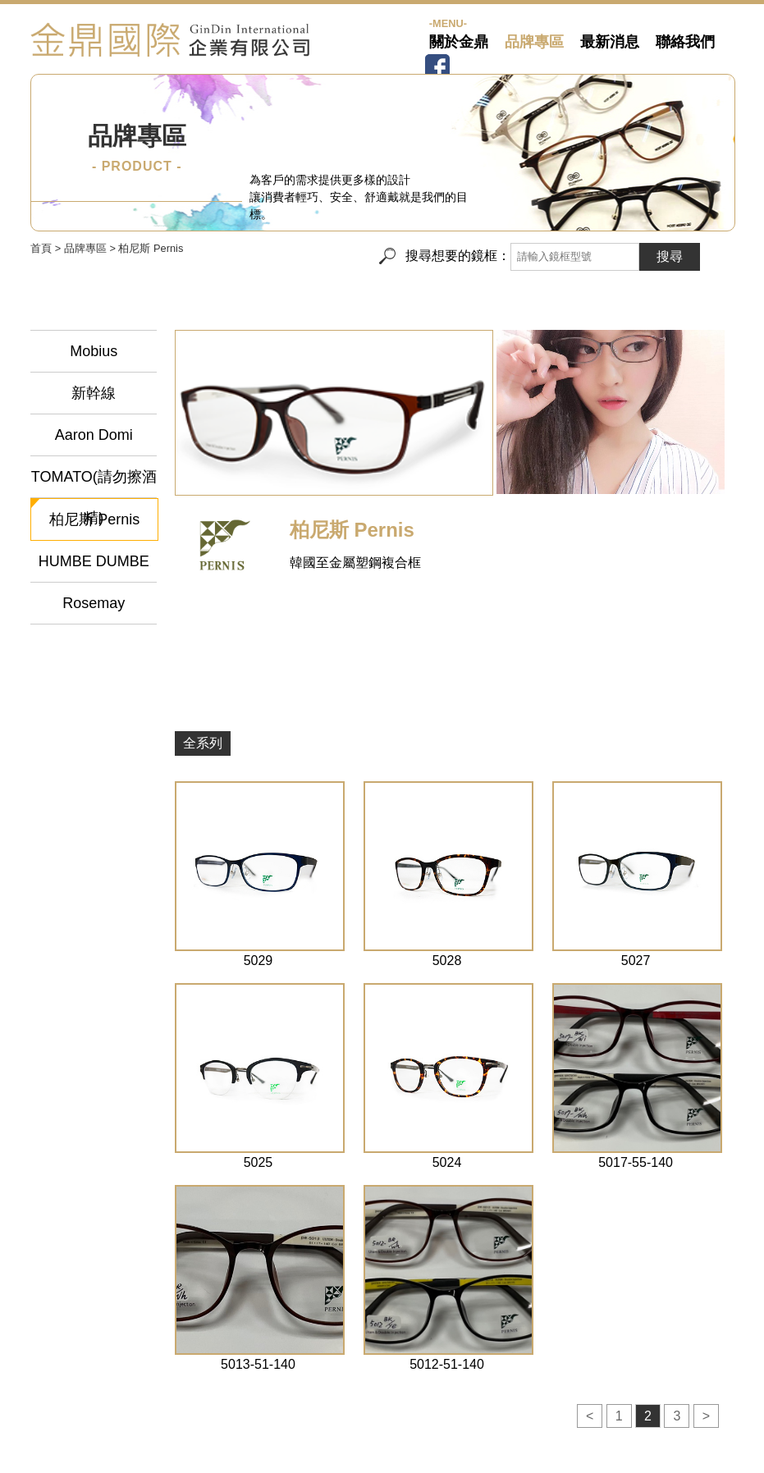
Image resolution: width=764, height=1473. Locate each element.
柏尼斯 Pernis (94, 519)
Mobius (93, 351)
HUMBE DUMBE (94, 561)
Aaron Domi (94, 435)
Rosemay (93, 603)
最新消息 (609, 42)
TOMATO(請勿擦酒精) (94, 483)
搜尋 (669, 256)
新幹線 (93, 393)
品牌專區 (534, 42)
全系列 (202, 743)
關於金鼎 (458, 42)
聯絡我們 (685, 42)
